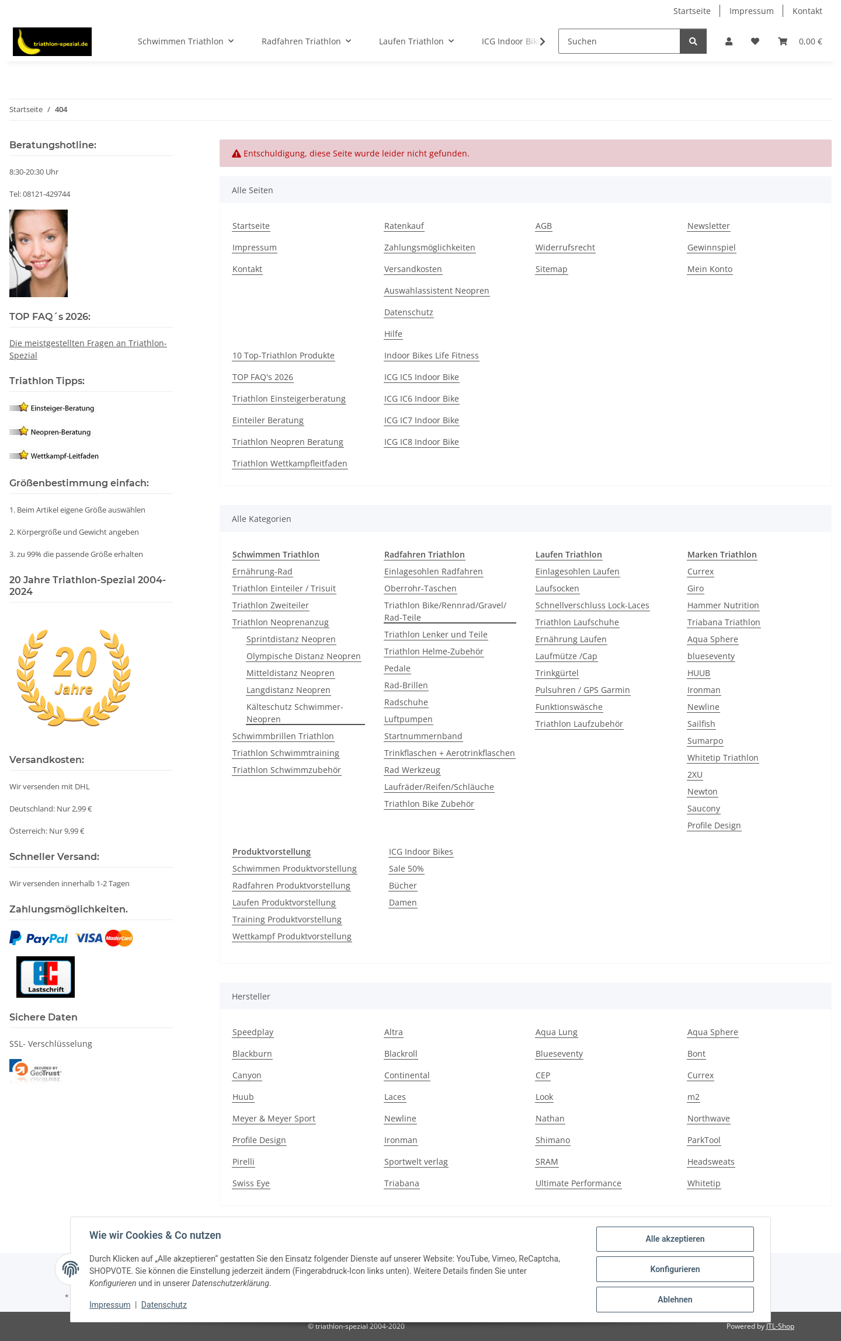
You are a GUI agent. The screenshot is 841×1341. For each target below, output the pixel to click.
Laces (395, 1096)
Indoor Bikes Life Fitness (431, 355)
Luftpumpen (408, 719)
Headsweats (711, 1161)
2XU (695, 774)
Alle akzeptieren (674, 1239)
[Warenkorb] (800, 41)
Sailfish (701, 723)
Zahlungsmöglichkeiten (429, 247)
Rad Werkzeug (412, 769)
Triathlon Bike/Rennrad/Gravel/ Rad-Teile (445, 611)
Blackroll (401, 1053)
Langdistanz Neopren (288, 689)
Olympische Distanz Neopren (303, 655)
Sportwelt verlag (416, 1161)
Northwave (708, 1118)
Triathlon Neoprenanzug (280, 622)
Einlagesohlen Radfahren (433, 571)
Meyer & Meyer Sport (273, 1118)
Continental (407, 1075)
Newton (702, 791)
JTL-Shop (780, 1326)
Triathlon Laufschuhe (577, 622)
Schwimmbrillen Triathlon (283, 735)
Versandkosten (413, 268)
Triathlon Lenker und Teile (436, 634)
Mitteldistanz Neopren (290, 672)
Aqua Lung (557, 1031)
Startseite (692, 10)
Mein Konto (709, 268)
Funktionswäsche (569, 706)
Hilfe (393, 333)
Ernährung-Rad (262, 571)
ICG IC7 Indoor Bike (421, 420)
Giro (695, 588)
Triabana (401, 1183)
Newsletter (708, 225)
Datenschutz (164, 1304)
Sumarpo (705, 740)
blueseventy (711, 655)
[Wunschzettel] (755, 41)
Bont (696, 1053)
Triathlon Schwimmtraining (285, 752)
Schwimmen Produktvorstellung (294, 868)
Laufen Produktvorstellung (284, 902)
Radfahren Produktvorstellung (291, 885)
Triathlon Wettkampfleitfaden (289, 463)
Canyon (247, 1075)
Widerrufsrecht (565, 247)
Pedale (397, 668)
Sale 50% (406, 868)
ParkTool (704, 1139)
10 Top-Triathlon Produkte (283, 355)
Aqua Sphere (712, 639)
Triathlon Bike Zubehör (429, 803)
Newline (703, 706)
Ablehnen (675, 1299)
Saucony (703, 808)
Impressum (109, 1304)
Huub (243, 1096)
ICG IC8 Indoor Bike (421, 441)
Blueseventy (559, 1053)
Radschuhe (406, 702)
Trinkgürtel (557, 672)
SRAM (547, 1161)
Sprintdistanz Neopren (291, 639)
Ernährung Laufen (571, 639)
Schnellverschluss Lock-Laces (592, 605)
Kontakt (807, 10)
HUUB (698, 672)
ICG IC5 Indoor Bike (421, 376)
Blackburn (252, 1053)
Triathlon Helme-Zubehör (434, 651)
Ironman (704, 689)
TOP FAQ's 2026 (262, 376)
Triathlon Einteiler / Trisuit (284, 588)
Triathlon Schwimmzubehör (286, 769)
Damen (403, 902)
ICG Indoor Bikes (421, 851)
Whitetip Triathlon (723, 757)
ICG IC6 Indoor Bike (421, 398)
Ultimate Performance (578, 1183)
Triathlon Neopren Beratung (287, 441)
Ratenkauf (404, 225)
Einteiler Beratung (268, 420)
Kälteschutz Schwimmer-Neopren (294, 713)
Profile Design (714, 825)
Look (544, 1096)
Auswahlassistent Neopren (436, 290)
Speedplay (252, 1031)
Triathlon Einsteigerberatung (289, 398)
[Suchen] (619, 41)
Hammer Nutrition (723, 605)
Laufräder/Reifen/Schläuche (439, 786)
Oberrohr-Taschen (420, 588)
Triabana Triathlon (723, 622)
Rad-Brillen (406, 685)
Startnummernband (423, 735)
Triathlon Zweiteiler (270, 605)
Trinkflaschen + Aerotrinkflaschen (449, 752)
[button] (729, 41)
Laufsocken (557, 588)
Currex (700, 571)
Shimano (553, 1139)
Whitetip (704, 1183)
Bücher (403, 885)
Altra (393, 1031)
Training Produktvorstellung (287, 919)
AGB (544, 225)
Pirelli (243, 1161)
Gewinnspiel (711, 247)
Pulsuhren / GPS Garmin (583, 689)
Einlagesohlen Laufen (578, 571)
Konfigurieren (675, 1269)
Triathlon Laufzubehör (579, 723)
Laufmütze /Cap (566, 655)
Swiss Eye (251, 1183)
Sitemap (552, 268)
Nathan (550, 1118)
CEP (543, 1075)
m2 (693, 1096)
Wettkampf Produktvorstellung (292, 936)
